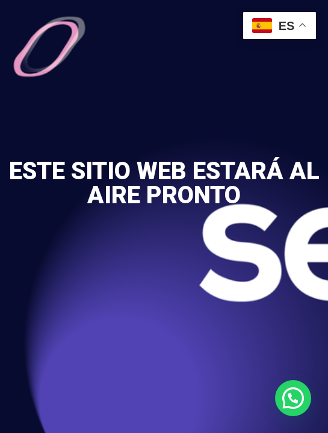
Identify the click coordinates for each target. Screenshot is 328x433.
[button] (293, 398)
